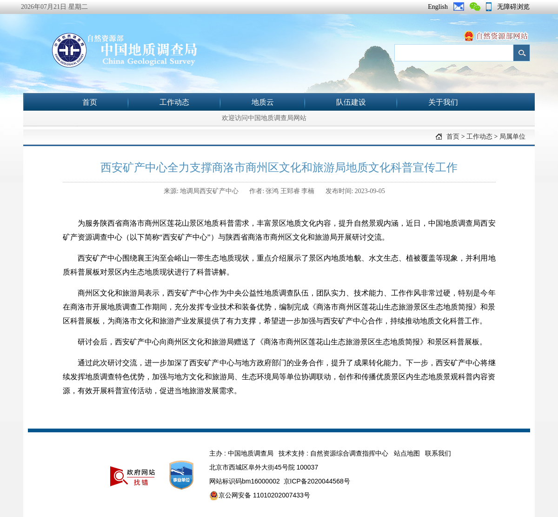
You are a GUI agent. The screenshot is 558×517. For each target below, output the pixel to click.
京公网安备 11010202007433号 (259, 495)
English (438, 6)
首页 (89, 102)
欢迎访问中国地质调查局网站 (264, 117)
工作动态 (174, 102)
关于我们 (443, 102)
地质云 (263, 102)
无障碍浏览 (513, 6)
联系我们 (438, 453)
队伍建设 (351, 102)
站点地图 (407, 453)
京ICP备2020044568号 (317, 481)
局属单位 (512, 136)
